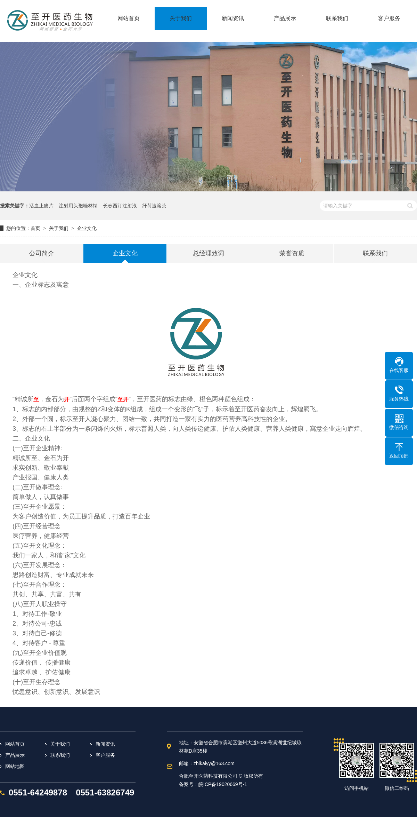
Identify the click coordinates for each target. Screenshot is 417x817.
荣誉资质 (291, 253)
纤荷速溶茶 (154, 205)
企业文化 (87, 228)
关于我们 (58, 228)
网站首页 (15, 744)
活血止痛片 (41, 205)
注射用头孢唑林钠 (78, 205)
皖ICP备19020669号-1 (222, 784)
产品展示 (15, 755)
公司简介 (41, 253)
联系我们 (375, 253)
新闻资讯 (105, 744)
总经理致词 (208, 253)
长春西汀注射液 (120, 205)
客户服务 (105, 755)
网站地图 (15, 766)
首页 (35, 228)
